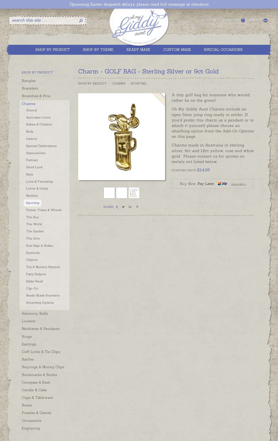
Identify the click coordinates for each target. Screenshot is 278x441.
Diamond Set (36, 153)
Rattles (28, 359)
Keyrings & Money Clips (43, 367)
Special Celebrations (41, 146)
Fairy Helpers (36, 274)
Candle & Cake (34, 390)
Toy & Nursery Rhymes (43, 267)
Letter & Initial (37, 188)
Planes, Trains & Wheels (44, 210)
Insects (31, 139)
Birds (29, 131)
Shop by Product (92, 83)
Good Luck (34, 167)
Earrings (29, 344)
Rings (27, 336)
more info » (238, 184)
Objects (32, 260)
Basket (258, 20)
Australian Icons (38, 117)
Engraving (31, 428)
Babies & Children (39, 124)
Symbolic (33, 253)
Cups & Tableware (37, 397)
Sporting (32, 203)
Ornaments (31, 420)
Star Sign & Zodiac (39, 246)
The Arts (33, 238)
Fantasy (32, 160)
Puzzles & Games (36, 413)
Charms (28, 104)
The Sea (32, 217)
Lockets (28, 321)
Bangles (29, 80)
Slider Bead (34, 281)
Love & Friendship (39, 181)
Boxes (27, 405)
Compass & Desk (36, 382)
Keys (29, 174)
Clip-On (32, 288)
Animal (31, 110)
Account (210, 20)
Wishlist (234, 20)
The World (34, 224)
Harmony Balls (35, 313)
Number (32, 196)
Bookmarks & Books (39, 375)
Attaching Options (40, 303)
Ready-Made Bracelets (43, 295)
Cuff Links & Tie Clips (41, 351)
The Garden (35, 231)
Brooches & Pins (36, 96)
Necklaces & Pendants (41, 328)
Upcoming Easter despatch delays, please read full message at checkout (139, 4)
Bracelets (30, 88)
